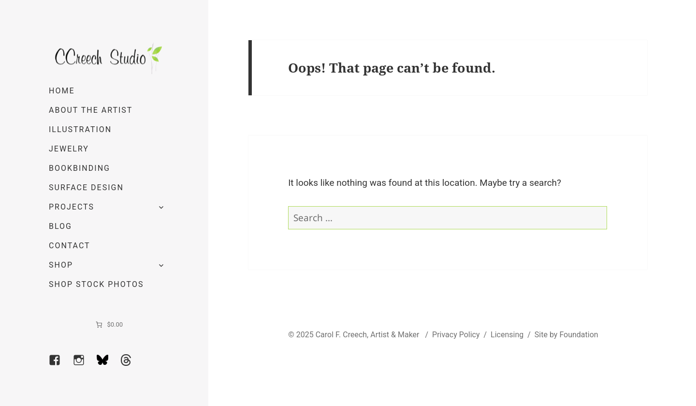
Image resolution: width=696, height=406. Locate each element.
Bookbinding (79, 168)
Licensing (507, 334)
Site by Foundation (566, 334)
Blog (60, 226)
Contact (69, 245)
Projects (71, 206)
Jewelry (69, 148)
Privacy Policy (456, 334)
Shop (61, 265)
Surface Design (86, 187)
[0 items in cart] (109, 325)
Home (61, 90)
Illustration (80, 129)
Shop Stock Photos (96, 284)
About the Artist (90, 110)
